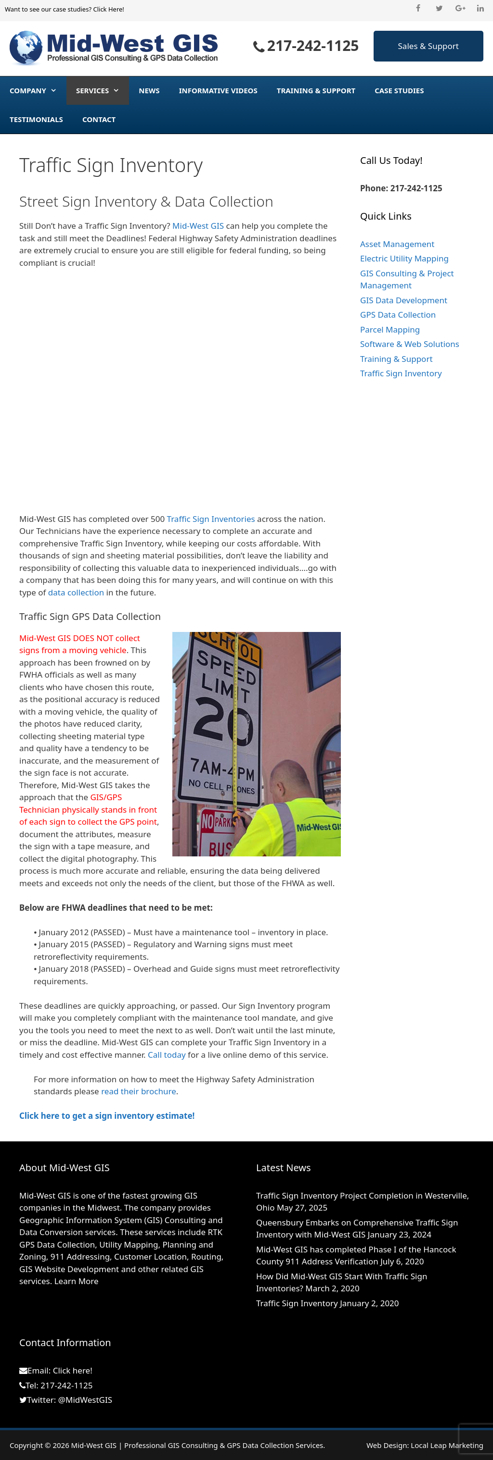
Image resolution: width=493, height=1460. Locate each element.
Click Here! (108, 9)
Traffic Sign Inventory (401, 373)
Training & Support (316, 90)
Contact (99, 119)
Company (38, 90)
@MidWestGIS (85, 1399)
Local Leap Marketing (447, 1445)
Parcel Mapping (390, 329)
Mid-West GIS (198, 225)
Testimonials (36, 119)
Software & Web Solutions (409, 343)
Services (102, 90)
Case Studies (399, 90)
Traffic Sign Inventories (211, 518)
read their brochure (138, 1091)
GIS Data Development (403, 300)
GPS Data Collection (398, 314)
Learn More (76, 1281)
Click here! (72, 1370)
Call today (167, 1054)
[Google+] (460, 8)
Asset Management (397, 243)
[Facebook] (418, 8)
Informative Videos (218, 90)
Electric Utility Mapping (404, 258)
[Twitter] (438, 8)
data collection (76, 592)
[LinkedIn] (480, 8)
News (149, 90)
